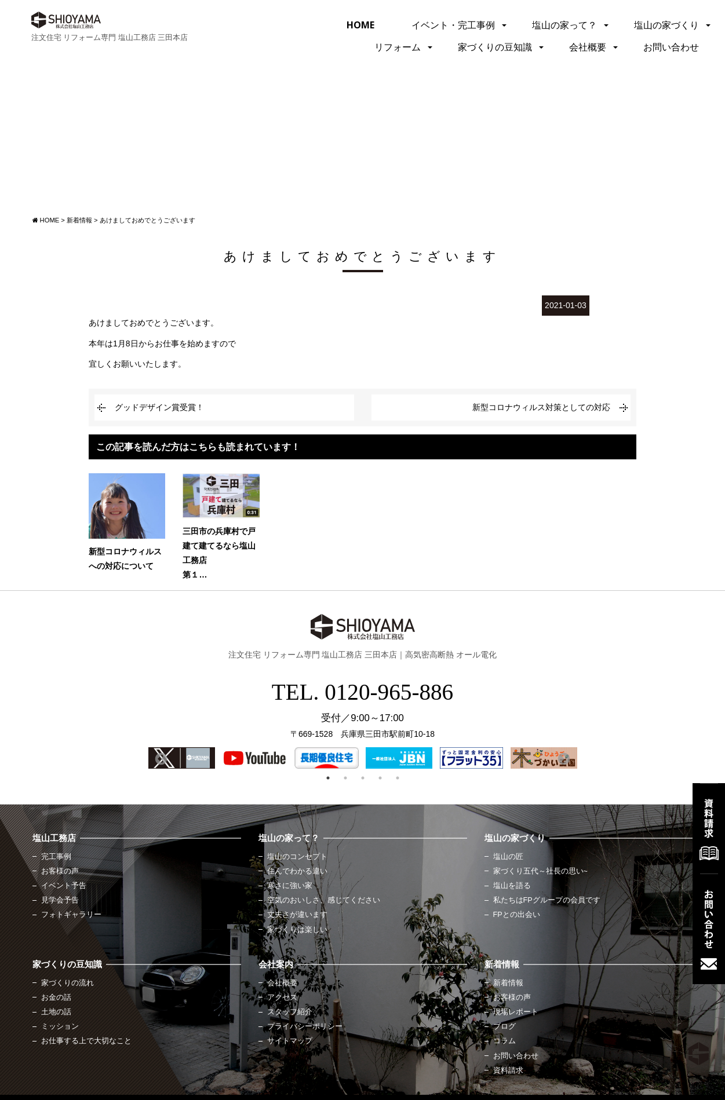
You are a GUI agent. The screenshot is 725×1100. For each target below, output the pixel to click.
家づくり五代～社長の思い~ (540, 871)
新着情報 (508, 983)
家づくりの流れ (67, 983)
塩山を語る (512, 886)
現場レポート (515, 1012)
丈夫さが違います (297, 915)
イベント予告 (63, 886)
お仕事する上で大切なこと (86, 1041)
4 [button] (380, 778)
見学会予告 (60, 900)
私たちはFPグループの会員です (546, 900)
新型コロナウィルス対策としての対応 (541, 407)
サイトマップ (289, 1041)
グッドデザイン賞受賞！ (159, 407)
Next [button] (563, 758)
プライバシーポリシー (305, 1026)
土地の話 (56, 1012)
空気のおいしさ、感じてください (323, 900)
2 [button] (345, 778)
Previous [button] (160, 758)
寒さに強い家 (289, 886)
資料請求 (508, 1070)
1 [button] (328, 778)
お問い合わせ (671, 47)
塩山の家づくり (666, 25)
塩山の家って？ (564, 25)
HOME (360, 25)
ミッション (60, 1026)
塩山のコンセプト (297, 857)
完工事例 (56, 857)
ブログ (504, 1026)
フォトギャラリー (71, 915)
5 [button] (397, 778)
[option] (181, 757)
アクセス (282, 997)
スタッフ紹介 (289, 1012)
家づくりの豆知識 (495, 47)
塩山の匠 (508, 857)
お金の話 (56, 997)
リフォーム (397, 47)
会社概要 (587, 47)
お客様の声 (60, 871)
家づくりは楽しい (297, 930)
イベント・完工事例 (453, 25)
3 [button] (363, 778)
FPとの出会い (516, 915)
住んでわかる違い (297, 871)
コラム (504, 1041)
